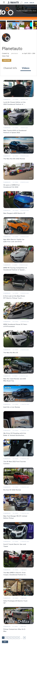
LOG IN (26, 2)
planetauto (14, 53)
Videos (25, 68)
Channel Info (10, 68)
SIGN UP (32, 2)
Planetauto (6, 99)
